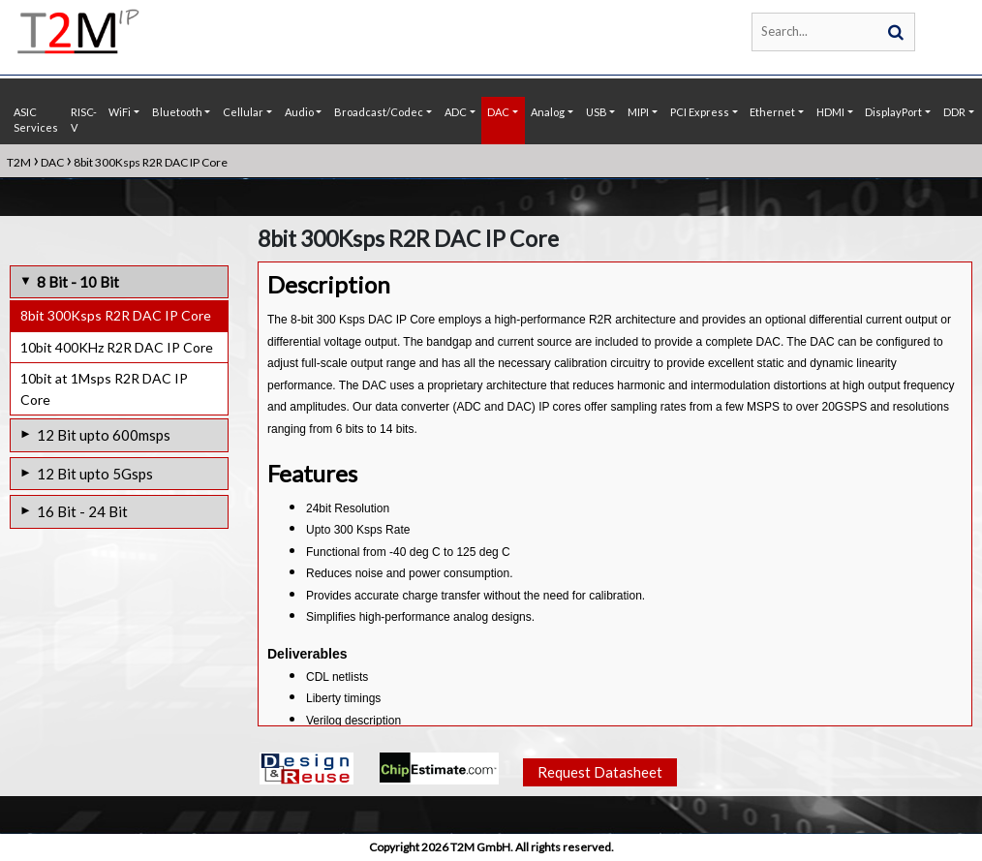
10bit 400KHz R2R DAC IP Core (116, 347)
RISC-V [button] (84, 120)
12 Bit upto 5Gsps (95, 473)
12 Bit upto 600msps (103, 435)
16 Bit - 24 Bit (82, 511)
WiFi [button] (119, 112)
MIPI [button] (638, 112)
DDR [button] (954, 112)
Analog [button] (548, 112)
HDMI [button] (830, 112)
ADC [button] (456, 112)
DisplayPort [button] (893, 112)
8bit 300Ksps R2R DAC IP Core (115, 315)
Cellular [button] (243, 112)
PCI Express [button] (699, 112)
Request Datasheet (599, 772)
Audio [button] (299, 112)
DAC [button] (498, 112)
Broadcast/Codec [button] (378, 112)
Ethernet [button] (772, 112)
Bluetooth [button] (177, 112)
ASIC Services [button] (36, 120)
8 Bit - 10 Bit (78, 282)
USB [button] (596, 112)
